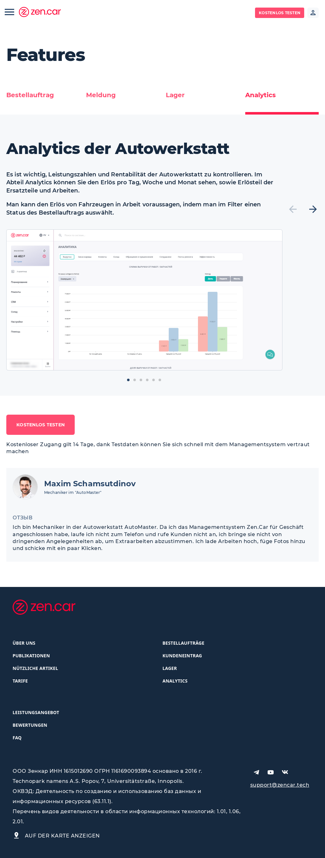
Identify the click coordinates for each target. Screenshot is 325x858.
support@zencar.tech (280, 785)
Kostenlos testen (279, 12)
